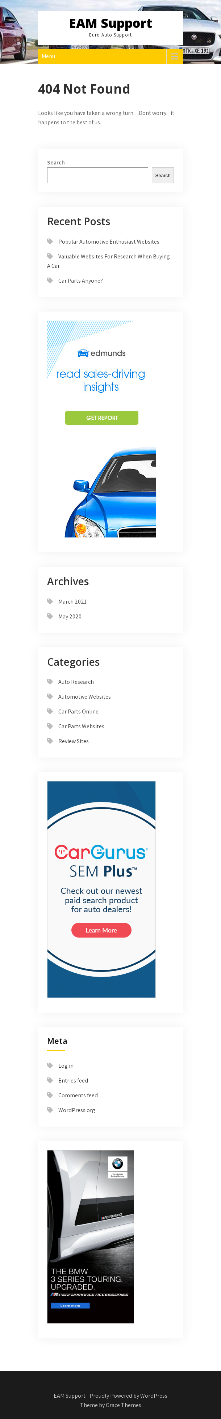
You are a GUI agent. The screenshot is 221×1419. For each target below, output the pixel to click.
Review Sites (73, 741)
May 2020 (70, 616)
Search (56, 162)
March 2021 (72, 601)
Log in (66, 1065)
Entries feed (73, 1080)
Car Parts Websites (81, 726)
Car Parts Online (78, 711)
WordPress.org (76, 1110)
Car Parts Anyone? (80, 280)
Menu (48, 56)
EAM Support (110, 22)
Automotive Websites (84, 696)
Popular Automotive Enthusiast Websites (108, 241)
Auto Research (76, 682)
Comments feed (78, 1095)
